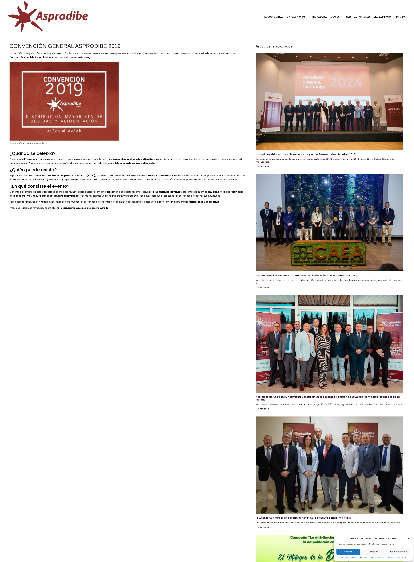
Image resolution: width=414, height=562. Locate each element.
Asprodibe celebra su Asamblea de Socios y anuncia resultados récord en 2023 (305, 154)
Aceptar (348, 551)
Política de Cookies (348, 557)
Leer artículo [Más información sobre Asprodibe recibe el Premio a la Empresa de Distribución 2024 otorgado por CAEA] (262, 288)
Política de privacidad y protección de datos (376, 557)
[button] (408, 538)
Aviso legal (401, 557)
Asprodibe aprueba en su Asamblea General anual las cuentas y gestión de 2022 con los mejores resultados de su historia (328, 398)
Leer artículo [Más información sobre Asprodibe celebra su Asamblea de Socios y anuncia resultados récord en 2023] (262, 166)
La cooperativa (273, 17)
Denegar (373, 551)
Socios (336, 17)
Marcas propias (297, 17)
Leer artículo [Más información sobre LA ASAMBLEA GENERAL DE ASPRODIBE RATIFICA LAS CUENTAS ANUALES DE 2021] (262, 527)
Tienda (400, 17)
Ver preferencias (398, 551)
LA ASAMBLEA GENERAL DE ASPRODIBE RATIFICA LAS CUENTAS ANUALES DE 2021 (303, 518)
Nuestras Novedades (358, 17)
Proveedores (319, 17)
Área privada (382, 17)
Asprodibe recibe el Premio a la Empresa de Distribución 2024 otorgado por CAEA (306, 275)
